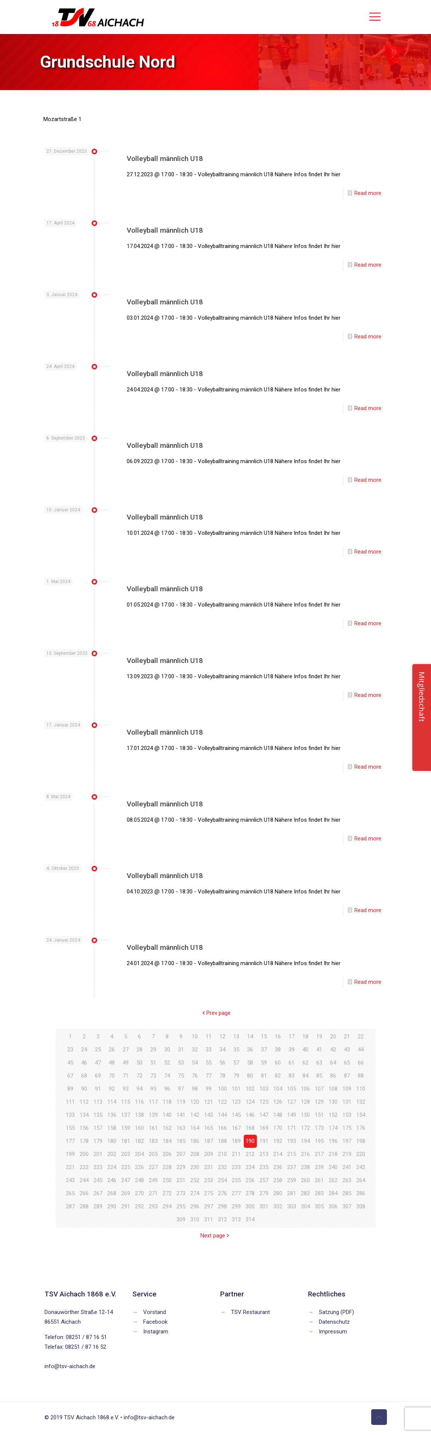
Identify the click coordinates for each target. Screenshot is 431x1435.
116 (139, 1101)
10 (195, 1036)
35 (236, 1049)
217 (319, 1154)
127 (291, 1101)
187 (208, 1141)
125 (263, 1101)
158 (111, 1128)
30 (167, 1049)
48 (112, 1062)
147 (263, 1115)
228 (167, 1167)
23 (70, 1049)
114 (111, 1101)
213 (263, 1154)
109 (346, 1088)
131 (346, 1101)
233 (236, 1167)
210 (222, 1154)
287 (70, 1206)
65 (347, 1062)
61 (292, 1062)
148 (277, 1115)
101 (236, 1088)
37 (264, 1049)
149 (291, 1115)
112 (84, 1101)
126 (277, 1101)
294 (167, 1206)
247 (125, 1180)
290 (111, 1206)
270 (139, 1193)
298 (222, 1206)
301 (263, 1206)
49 (126, 1062)
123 (236, 1101)
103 (263, 1088)
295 (180, 1206)
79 (236, 1075)
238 (305, 1167)
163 (180, 1128)
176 (360, 1128)
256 (250, 1180)
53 (181, 1062)
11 (209, 1036)
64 (333, 1062)
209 (208, 1154)
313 (236, 1219)
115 (125, 1101)
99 (209, 1088)
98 (195, 1088)
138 (139, 1115)
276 (222, 1193)
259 (291, 1180)
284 (333, 1193)
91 (98, 1088)
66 (361, 1062)
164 (194, 1128)
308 (360, 1206)
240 (333, 1167)
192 (277, 1141)
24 (84, 1049)
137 (125, 1115)
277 (236, 1193)
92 (112, 1088)
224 (111, 1167)
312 (222, 1219)
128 (305, 1101)
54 (195, 1062)
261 (319, 1180)
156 (84, 1128)
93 (126, 1088)
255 (236, 1180)
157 (97, 1128)
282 (305, 1193)
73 (153, 1075)
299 (236, 1206)
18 (305, 1036)
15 (264, 1036)
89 (70, 1088)
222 (84, 1167)
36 (250, 1049)
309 (180, 1219)
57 (236, 1062)
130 (333, 1101)
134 (84, 1115)
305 (319, 1206)
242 (360, 1167)
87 (347, 1075)
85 (319, 1075)
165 (208, 1128)
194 (305, 1141)
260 (305, 1180)
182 (139, 1141)
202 (111, 1154)
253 (208, 1180)
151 (319, 1115)
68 (84, 1075)
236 (277, 1167)
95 (153, 1088)
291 (125, 1206)
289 (97, 1206)
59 (264, 1062)
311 (208, 1219)
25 (98, 1049)
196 (333, 1141)
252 (194, 1180)
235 (263, 1167)
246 (111, 1180)
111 (70, 1101)
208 (194, 1154)
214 (277, 1154)
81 (264, 1075)
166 (222, 1128)
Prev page (216, 1013)
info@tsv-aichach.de (69, 1366)
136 (111, 1115)
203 (125, 1154)
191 (263, 1141)
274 (194, 1193)
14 (250, 1036)
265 (70, 1193)
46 (84, 1062)
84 (305, 1075)
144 (222, 1115)
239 (319, 1167)
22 (361, 1036)
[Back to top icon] (379, 1417)
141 (180, 1115)
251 (180, 1180)
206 (167, 1154)
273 (180, 1193)
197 (346, 1141)
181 (125, 1141)
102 (250, 1088)
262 (333, 1180)
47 (98, 1062)
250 (167, 1180)
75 (181, 1075)
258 (277, 1180)
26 (112, 1049)
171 (291, 1128)
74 (167, 1075)
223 (97, 1167)
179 (97, 1141)
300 (250, 1206)
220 (360, 1154)
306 (333, 1206)
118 (167, 1101)
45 (70, 1062)
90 (84, 1088)
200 (84, 1154)
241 (346, 1167)
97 (181, 1088)
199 (70, 1154)
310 (194, 1219)
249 (153, 1180)
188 (222, 1141)
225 (125, 1167)
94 (139, 1088)
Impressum (333, 1331)
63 (319, 1062)
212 (250, 1154)
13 (236, 1036)
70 (112, 1075)
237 (291, 1167)
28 (139, 1049)
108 (333, 1088)
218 (333, 1154)
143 (208, 1115)
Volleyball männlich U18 (165, 158)
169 (263, 1128)
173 (319, 1128)
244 (84, 1180)
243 (70, 1180)
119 (180, 1101)
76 (195, 1075)
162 (167, 1128)
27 (126, 1049)
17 (292, 1036)
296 (194, 1206)
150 (305, 1115)
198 (360, 1141)
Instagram (155, 1331)
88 (361, 1075)
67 (70, 1075)
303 (291, 1206)
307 (346, 1206)
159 (125, 1128)
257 (263, 1180)
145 (236, 1115)
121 (208, 1101)
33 (209, 1049)
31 (181, 1049)
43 (347, 1049)
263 (346, 1180)
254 (222, 1180)
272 (167, 1193)
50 (139, 1062)
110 (360, 1088)
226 (139, 1167)
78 (222, 1075)
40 (305, 1049)
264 (360, 1180)
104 (277, 1088)
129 (319, 1101)
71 (126, 1075)
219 (346, 1154)
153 (346, 1115)
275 (208, 1193)
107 (319, 1088)
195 (319, 1141)
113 (97, 1101)
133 (70, 1115)
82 (278, 1075)
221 (70, 1167)
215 (291, 1154)
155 (70, 1128)
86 (333, 1075)
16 (278, 1036)
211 (236, 1154)
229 (180, 1167)
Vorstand (154, 1312)
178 (84, 1141)
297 (208, 1206)
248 (139, 1180)
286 (360, 1193)
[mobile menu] (375, 16)
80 (250, 1075)
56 (222, 1062)
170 (277, 1128)
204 (139, 1154)
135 (97, 1115)
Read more (367, 193)
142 (194, 1115)
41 (319, 1049)
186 (194, 1141)
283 (319, 1193)
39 (292, 1049)
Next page (215, 1235)
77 (209, 1075)
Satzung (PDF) (336, 1312)
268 (111, 1193)
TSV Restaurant (250, 1312)
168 (250, 1128)
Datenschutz (334, 1321)
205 (153, 1154)
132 (360, 1101)
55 (209, 1062)
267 (97, 1193)
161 (153, 1128)
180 (111, 1141)
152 (333, 1115)
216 (305, 1154)
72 (139, 1075)
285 (346, 1193)
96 (167, 1088)
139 (153, 1115)
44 (361, 1049)
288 (84, 1206)
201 (97, 1154)
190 (250, 1141)
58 (250, 1062)
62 (305, 1062)
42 (333, 1049)
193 (291, 1141)
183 (153, 1141)
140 (167, 1115)
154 (360, 1115)
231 (208, 1167)
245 (97, 1180)
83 (292, 1075)
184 (167, 1141)
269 (125, 1193)
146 (250, 1115)
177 (70, 1141)
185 (180, 1141)
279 (263, 1193)
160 (139, 1128)
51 (153, 1062)
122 (222, 1101)
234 (250, 1167)
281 (291, 1193)
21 (347, 1036)
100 (222, 1088)
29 (153, 1049)
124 (250, 1101)
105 (291, 1088)
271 (153, 1193)
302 (277, 1206)
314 (250, 1219)
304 (305, 1206)
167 (236, 1128)
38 (278, 1049)
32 (195, 1049)
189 (236, 1141)
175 (346, 1128)
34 (222, 1049)
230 (194, 1167)
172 (305, 1128)
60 (278, 1062)
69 (98, 1075)
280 (277, 1193)
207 (180, 1154)
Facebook (155, 1321)
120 (194, 1101)
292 (139, 1206)
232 (222, 1167)
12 (222, 1036)
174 (333, 1128)
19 (319, 1036)
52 (167, 1062)
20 (333, 1036)
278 (250, 1193)
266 (84, 1193)
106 (305, 1088)
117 (153, 1101)
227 (153, 1167)
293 (153, 1206)
